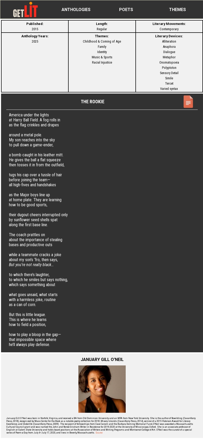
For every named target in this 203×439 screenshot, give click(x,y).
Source (99, 432)
